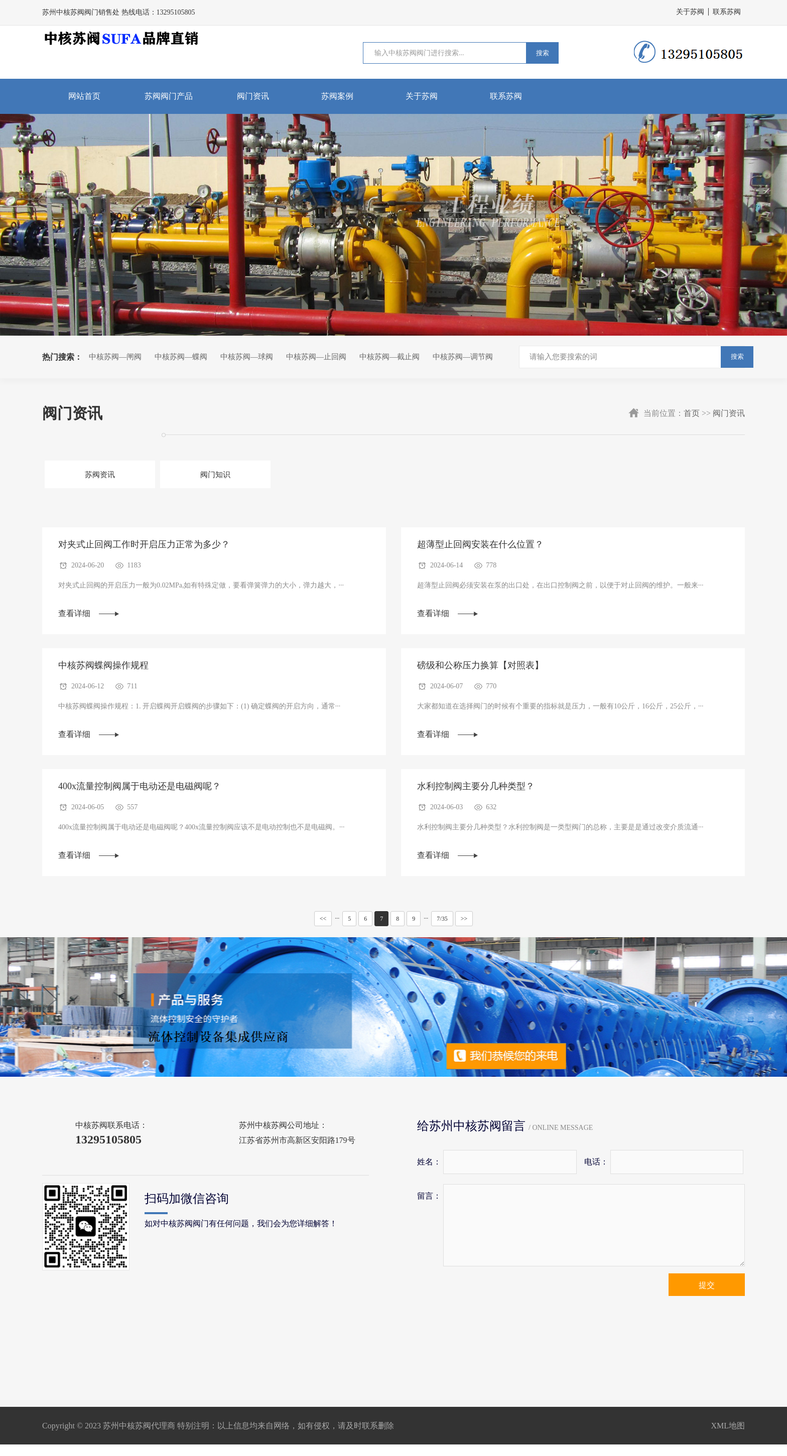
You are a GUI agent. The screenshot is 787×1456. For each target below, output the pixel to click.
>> (464, 930)
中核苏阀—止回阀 (316, 357)
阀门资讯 (253, 96)
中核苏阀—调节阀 (463, 357)
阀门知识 (174, 475)
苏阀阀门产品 (169, 96)
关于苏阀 (690, 12)
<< (323, 930)
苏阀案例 (337, 96)
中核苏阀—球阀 (246, 357)
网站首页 (84, 96)
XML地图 (728, 1437)
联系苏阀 (727, 12)
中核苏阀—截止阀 (389, 357)
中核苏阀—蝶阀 (181, 357)
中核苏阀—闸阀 (115, 357)
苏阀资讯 (86, 475)
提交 (707, 1296)
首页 (692, 413)
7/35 (442, 930)
